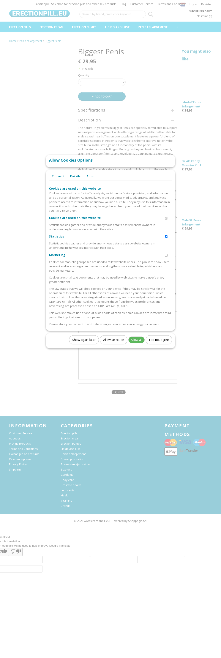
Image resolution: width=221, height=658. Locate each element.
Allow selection (113, 344)
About (91, 181)
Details (75, 181)
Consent (58, 181)
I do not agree (159, 344)
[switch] (166, 222)
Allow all (136, 344)
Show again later (84, 344)
